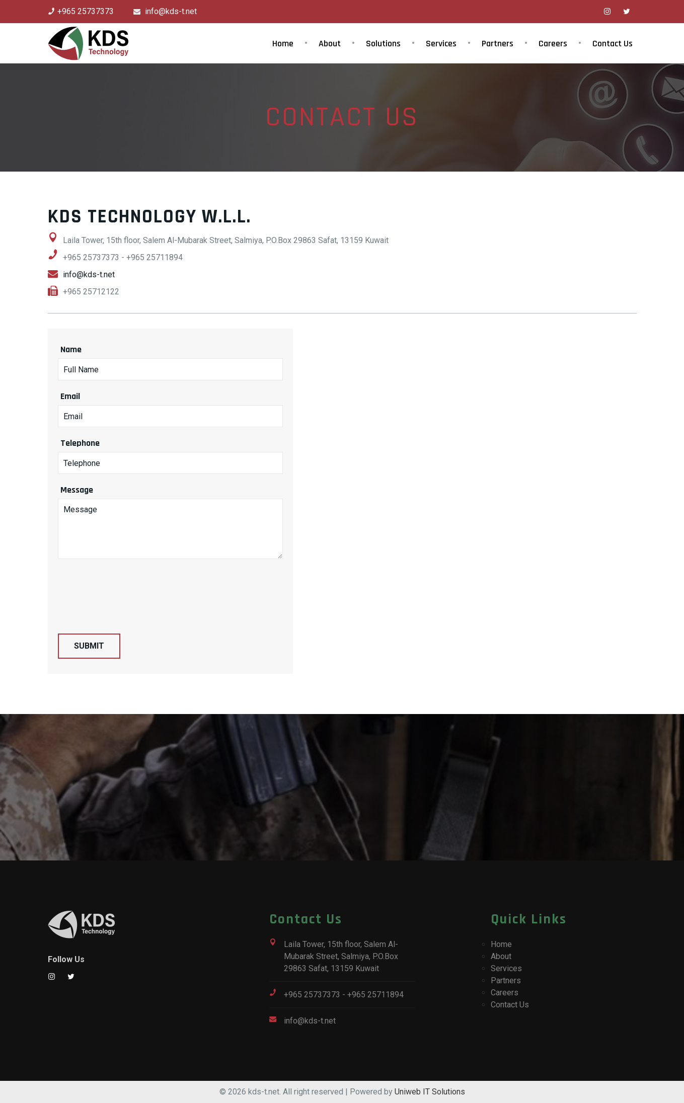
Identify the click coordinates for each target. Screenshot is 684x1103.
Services (441, 43)
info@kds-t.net (170, 11)
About (330, 43)
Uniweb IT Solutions (430, 1091)
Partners (497, 43)
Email (70, 396)
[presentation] (134, 588)
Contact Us (612, 43)
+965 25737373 (85, 11)
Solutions (383, 43)
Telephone (80, 443)
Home (282, 43)
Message (76, 490)
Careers (553, 43)
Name (71, 349)
